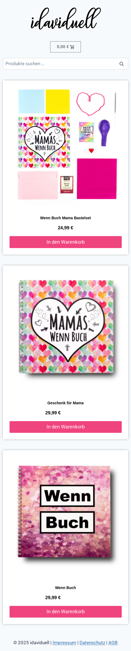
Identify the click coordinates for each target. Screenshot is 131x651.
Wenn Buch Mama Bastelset (65, 218)
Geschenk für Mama (65, 403)
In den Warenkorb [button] (66, 242)
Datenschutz (92, 642)
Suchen (123, 64)
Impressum (64, 642)
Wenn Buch (65, 588)
